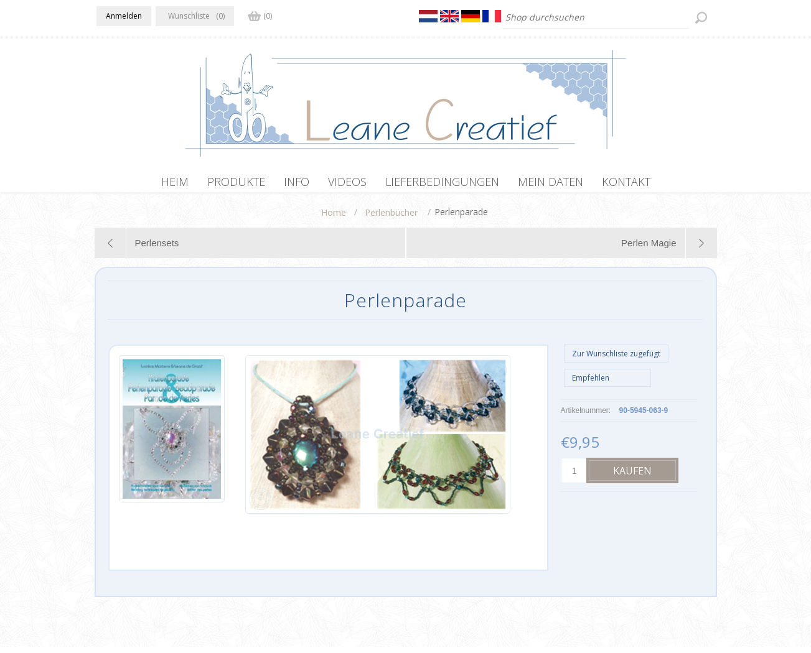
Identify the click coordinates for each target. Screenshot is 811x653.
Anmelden (124, 16)
